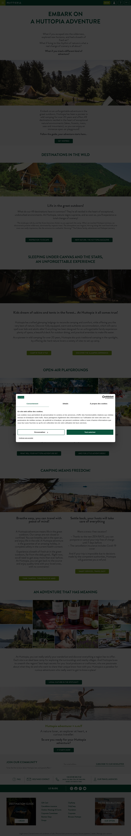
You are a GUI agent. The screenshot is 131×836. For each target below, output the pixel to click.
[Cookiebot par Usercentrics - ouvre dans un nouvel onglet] (104, 397)
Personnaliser (41, 432)
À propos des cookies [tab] (98, 404)
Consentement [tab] (32, 404)
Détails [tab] (65, 404)
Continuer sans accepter (26, 438)
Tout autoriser (90, 432)
